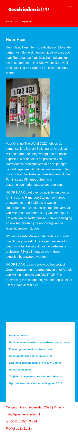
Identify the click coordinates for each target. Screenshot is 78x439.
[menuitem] (70, 8)
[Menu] (70, 8)
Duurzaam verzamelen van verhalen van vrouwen (40, 342)
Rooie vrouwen (18, 335)
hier (35, 285)
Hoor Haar (16, 39)
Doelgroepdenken (20, 369)
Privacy (59, 407)
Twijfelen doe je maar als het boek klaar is (35, 376)
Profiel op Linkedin (19, 428)
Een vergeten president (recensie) (30, 349)
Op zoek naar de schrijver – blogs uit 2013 (35, 383)
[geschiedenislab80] (32, 8)
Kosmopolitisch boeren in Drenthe (31, 356)
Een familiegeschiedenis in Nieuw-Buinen (35, 362)
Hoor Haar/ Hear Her (20, 47)
